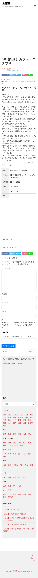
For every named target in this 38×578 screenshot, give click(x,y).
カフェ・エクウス (9, 248)
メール (5, 303)
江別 (24, 420)
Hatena (18, 74)
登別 (4, 423)
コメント (6, 268)
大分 (9, 494)
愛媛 (9, 486)
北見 (26, 414)
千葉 (4, 442)
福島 (14, 434)
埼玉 (9, 442)
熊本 (24, 494)
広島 (19, 477)
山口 (4, 477)
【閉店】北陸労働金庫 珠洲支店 (14, 514)
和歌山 (15, 465)
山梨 (14, 442)
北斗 (21, 414)
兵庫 (9, 465)
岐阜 (14, 454)
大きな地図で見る (7, 239)
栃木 (17, 81)
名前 (4, 294)
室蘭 (14, 417)
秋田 (9, 434)
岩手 (19, 434)
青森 (4, 434)
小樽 (26, 417)
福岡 (29, 494)
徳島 (4, 486)
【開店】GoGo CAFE (11, 510)
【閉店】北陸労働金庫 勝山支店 (14, 524)
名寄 (4, 417)
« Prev (5, 351)
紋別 (19, 423)
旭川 (9, 420)
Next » (31, 351)
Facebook (5, 74)
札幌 (14, 420)
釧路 (4, 425)
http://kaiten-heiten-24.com (12, 364)
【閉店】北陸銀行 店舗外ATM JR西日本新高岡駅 (18, 530)
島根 (14, 477)
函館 (9, 414)
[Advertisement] (19, 32)
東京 (24, 442)
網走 (24, 423)
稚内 (14, 423)
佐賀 (4, 494)
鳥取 (24, 477)
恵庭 (4, 420)
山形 (24, 434)
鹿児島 (10, 497)
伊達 (4, 414)
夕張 (9, 417)
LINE (30, 74)
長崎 (4, 497)
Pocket (25, 74)
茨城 (16, 445)
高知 (19, 486)
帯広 (31, 417)
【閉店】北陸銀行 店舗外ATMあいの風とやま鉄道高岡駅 (18, 519)
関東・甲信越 (29, 81)
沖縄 (19, 494)
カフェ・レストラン (9, 81)
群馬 (11, 445)
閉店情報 (21, 81)
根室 (19, 420)
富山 (9, 454)
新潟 (19, 442)
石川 (24, 454)
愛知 (19, 454)
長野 (21, 445)
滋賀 (26, 465)
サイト (4, 311)
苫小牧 (30, 423)
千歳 (31, 414)
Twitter (12, 74)
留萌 (29, 420)
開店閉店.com (16, 571)
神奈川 (5, 445)
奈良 (31, 465)
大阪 (21, 465)
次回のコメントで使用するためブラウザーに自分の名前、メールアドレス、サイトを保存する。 (19, 325)
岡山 (9, 477)
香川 (14, 486)
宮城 (29, 434)
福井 (29, 454)
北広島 (15, 414)
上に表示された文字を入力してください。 (17, 336)
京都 (4, 465)
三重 (4, 454)
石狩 (9, 423)
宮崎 (14, 494)
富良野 (20, 417)
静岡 (4, 456)
